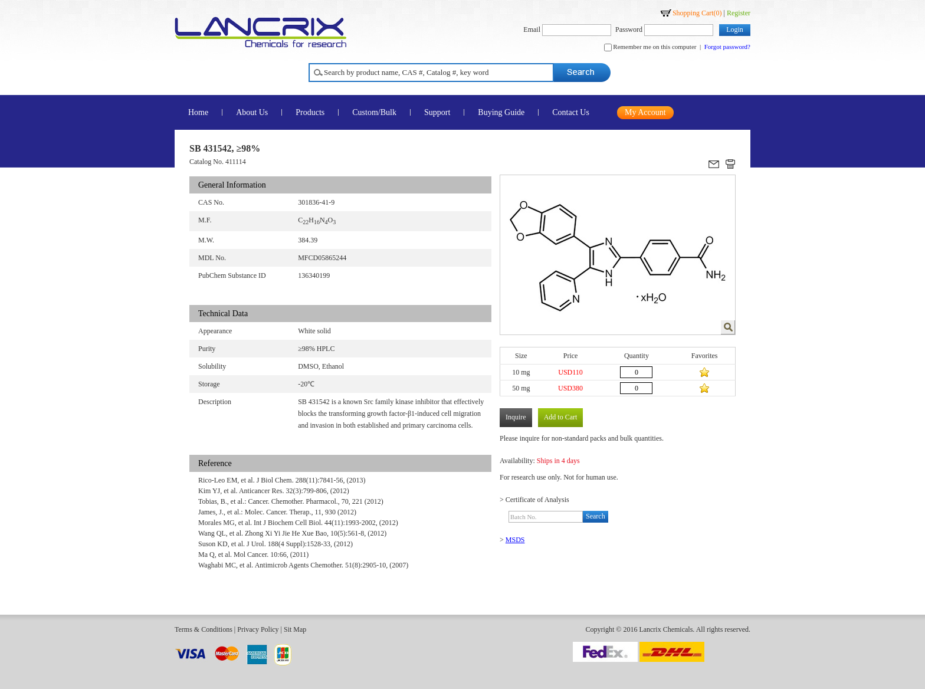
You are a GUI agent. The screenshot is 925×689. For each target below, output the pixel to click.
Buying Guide (501, 112)
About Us (252, 112)
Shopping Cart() (697, 13)
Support (437, 112)
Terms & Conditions (203, 629)
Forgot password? (727, 46)
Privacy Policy (257, 629)
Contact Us (570, 112)
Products (310, 112)
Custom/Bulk (374, 112)
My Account (645, 112)
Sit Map (295, 629)
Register (738, 13)
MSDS (515, 540)
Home (198, 112)
